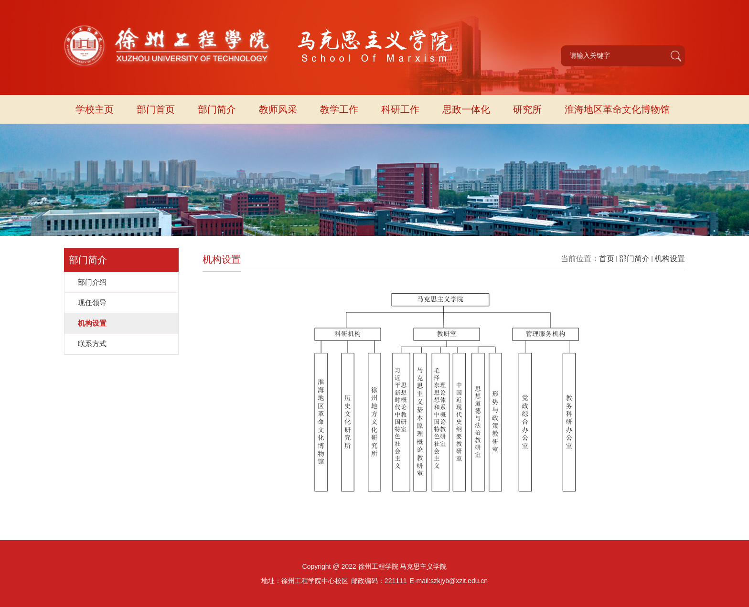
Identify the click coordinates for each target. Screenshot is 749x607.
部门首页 (156, 109)
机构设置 (669, 259)
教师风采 (278, 109)
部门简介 (217, 109)
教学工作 (339, 109)
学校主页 (94, 109)
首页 (606, 259)
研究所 (527, 109)
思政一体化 (466, 109)
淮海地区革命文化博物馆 (617, 109)
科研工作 (400, 109)
